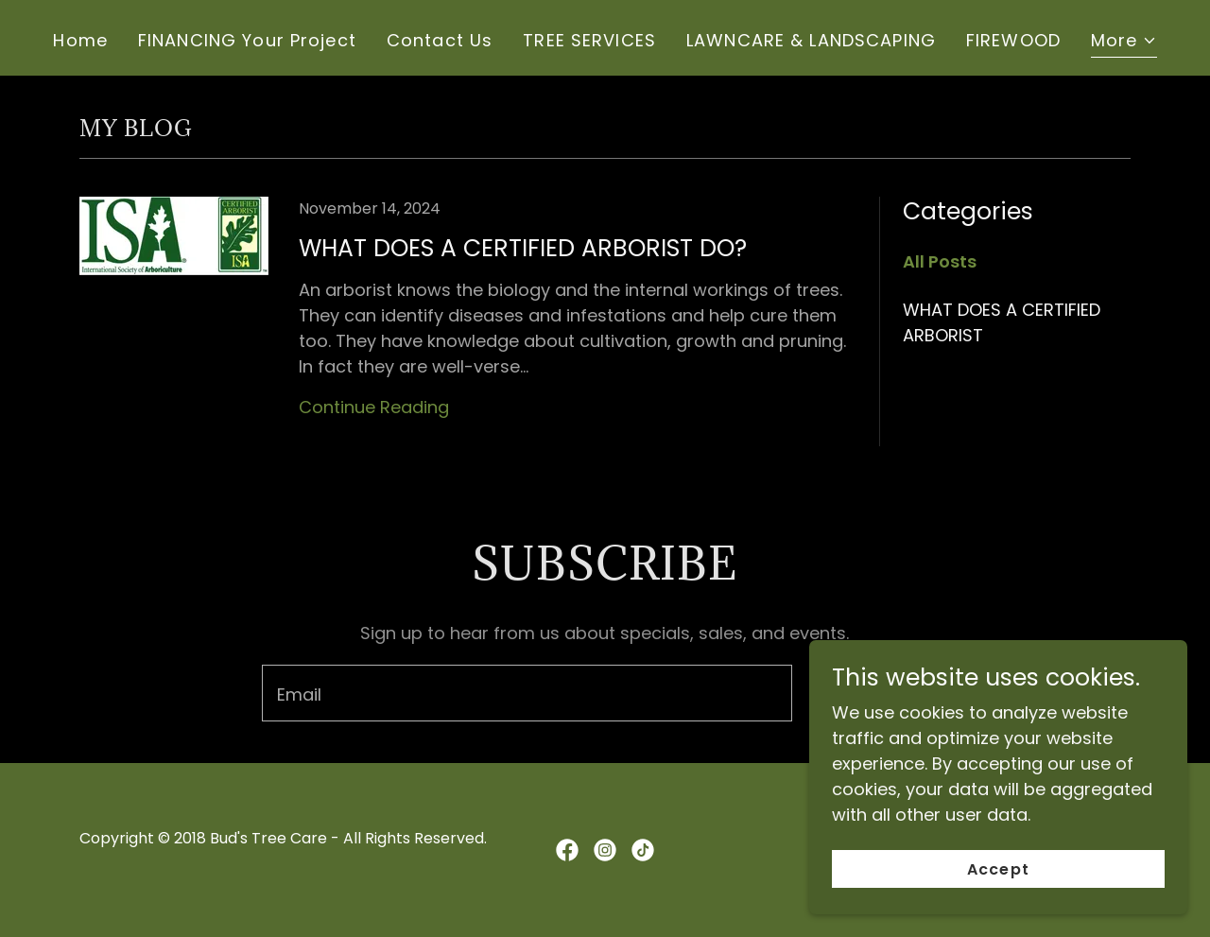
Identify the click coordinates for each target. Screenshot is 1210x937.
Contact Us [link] (440, 40)
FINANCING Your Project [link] (247, 40)
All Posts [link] (940, 261)
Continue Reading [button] (374, 407)
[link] (467, 329)
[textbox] (526, 693)
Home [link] (80, 40)
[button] (1124, 42)
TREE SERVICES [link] (589, 40)
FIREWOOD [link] (1013, 40)
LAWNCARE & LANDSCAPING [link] (811, 40)
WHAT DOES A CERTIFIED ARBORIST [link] (1001, 322)
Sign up (881, 693)
